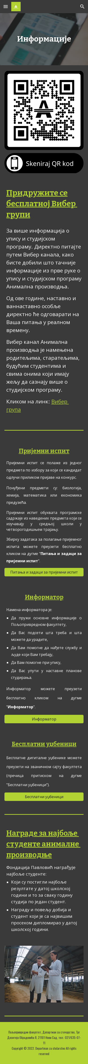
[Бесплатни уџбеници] (44, 796)
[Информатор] (44, 719)
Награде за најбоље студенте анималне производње (43, 844)
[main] (44, 39)
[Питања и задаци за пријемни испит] (44, 572)
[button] (5, 6)
